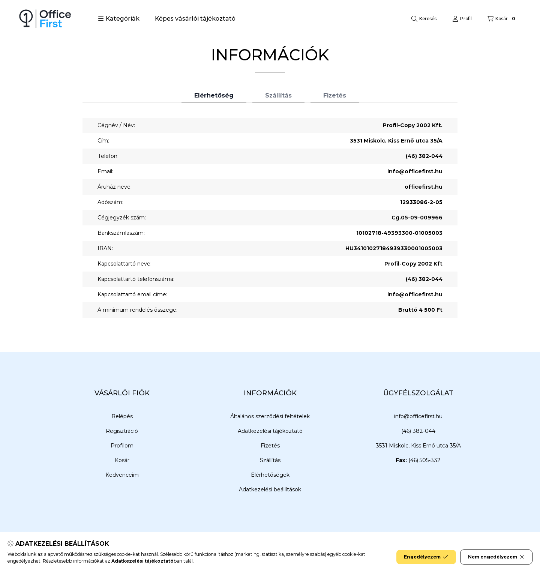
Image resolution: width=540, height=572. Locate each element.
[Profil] (462, 18)
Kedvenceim (122, 474)
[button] (118, 18)
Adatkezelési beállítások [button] (270, 489)
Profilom (122, 445)
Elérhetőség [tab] (214, 95)
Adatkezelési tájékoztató (270, 431)
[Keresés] (424, 18)
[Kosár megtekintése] (502, 18)
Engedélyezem (426, 557)
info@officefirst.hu (414, 171)
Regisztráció (122, 431)
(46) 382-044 (424, 156)
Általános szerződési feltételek (270, 416)
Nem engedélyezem (496, 557)
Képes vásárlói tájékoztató (195, 18)
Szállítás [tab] (278, 95)
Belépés (122, 416)
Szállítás (270, 460)
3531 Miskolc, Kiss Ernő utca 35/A (418, 445)
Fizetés (270, 445)
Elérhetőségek (270, 474)
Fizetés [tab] (334, 95)
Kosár (122, 460)
